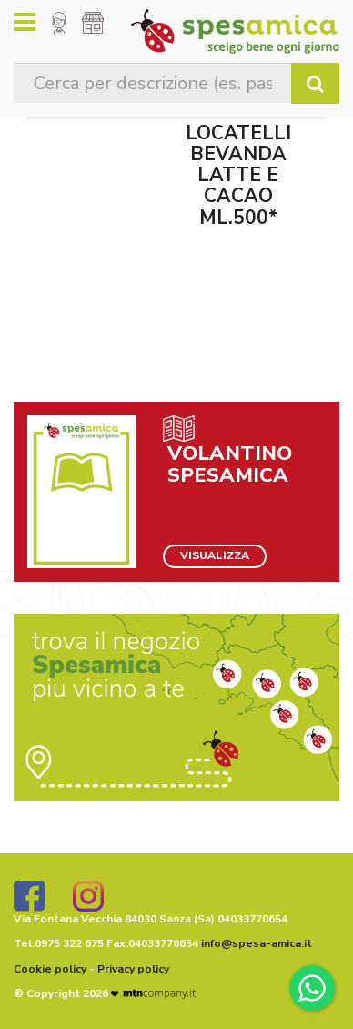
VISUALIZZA (214, 555)
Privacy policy (133, 969)
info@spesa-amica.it (256, 943)
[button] (59, 23)
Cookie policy (50, 969)
